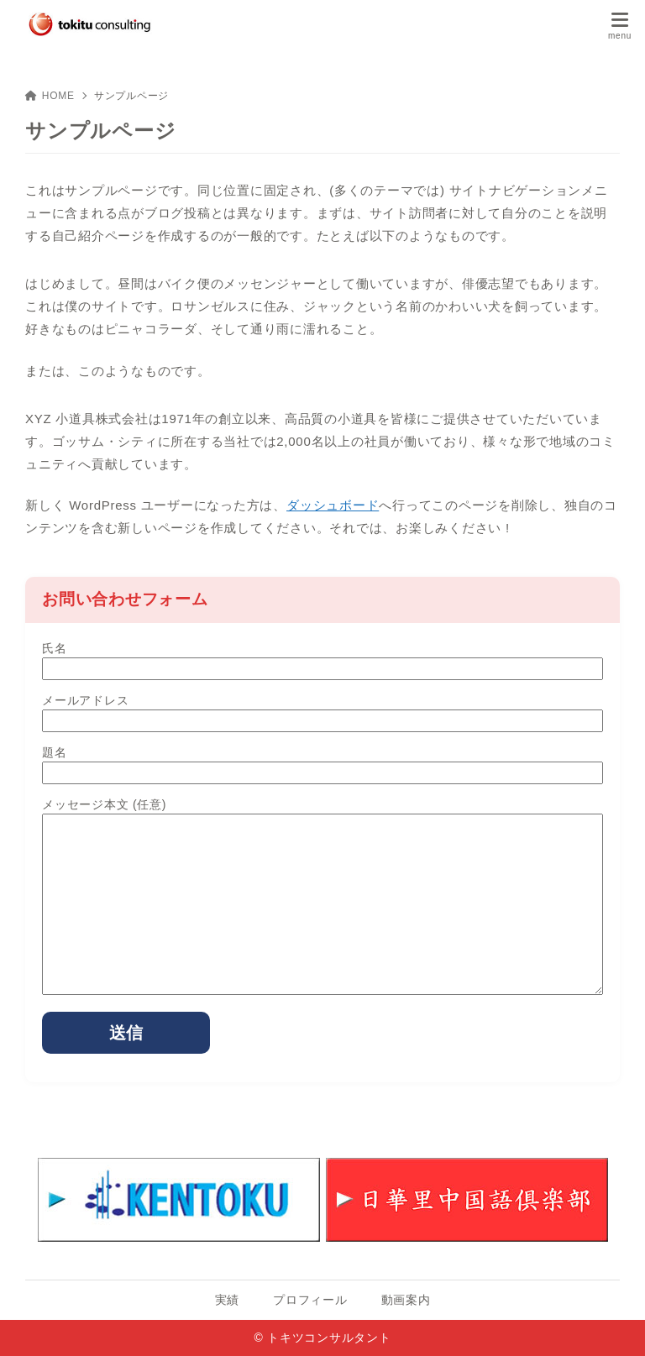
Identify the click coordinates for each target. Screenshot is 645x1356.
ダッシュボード (332, 505)
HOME (50, 96)
